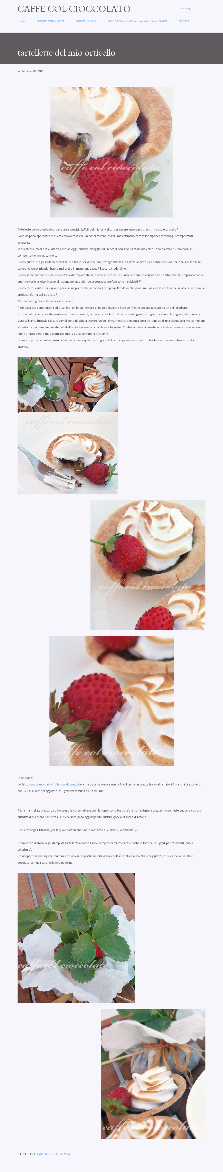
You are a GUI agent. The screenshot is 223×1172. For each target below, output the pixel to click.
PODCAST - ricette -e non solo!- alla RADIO (137, 21)
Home (22, 21)
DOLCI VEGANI (86, 21)
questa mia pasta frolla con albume (52, 784)
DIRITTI (184, 21)
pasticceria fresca (53, 1154)
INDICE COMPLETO (50, 21)
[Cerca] (186, 9)
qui (136, 830)
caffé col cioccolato (74, 9)
